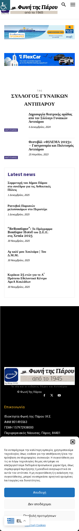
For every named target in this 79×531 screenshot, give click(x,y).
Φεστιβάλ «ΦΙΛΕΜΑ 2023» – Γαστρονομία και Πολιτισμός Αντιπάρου (51, 146)
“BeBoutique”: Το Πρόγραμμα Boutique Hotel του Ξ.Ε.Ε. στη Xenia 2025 (30, 232)
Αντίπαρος (11, 130)
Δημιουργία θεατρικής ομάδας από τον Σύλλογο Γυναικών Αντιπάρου (50, 118)
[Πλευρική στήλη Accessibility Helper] (5, 5)
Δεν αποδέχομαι (39, 504)
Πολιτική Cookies (35, 525)
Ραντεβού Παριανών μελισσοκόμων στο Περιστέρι (27, 208)
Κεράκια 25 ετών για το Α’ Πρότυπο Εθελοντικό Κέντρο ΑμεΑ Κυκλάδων (27, 278)
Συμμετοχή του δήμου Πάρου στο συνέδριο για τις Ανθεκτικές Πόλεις (29, 186)
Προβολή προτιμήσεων (39, 516)
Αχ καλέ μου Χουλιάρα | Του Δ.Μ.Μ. (27, 253)
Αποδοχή (39, 492)
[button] (73, 442)
